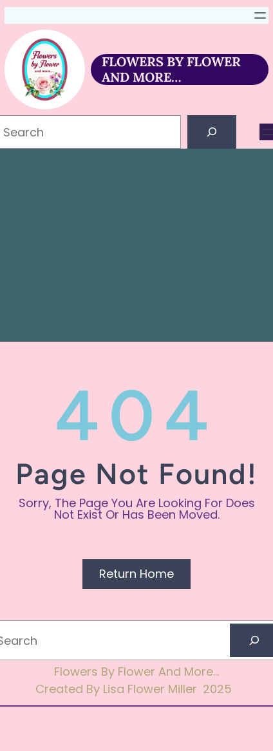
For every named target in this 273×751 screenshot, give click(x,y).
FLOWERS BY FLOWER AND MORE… (171, 69)
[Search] (211, 132)
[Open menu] (260, 15)
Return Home (136, 574)
